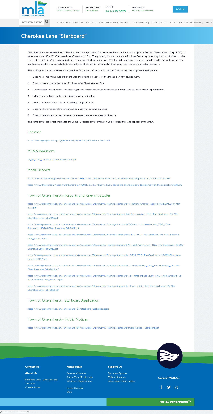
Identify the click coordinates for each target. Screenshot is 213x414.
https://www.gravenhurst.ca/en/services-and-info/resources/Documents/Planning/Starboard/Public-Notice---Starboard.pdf (93, 328)
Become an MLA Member (142, 11)
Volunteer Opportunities (79, 381)
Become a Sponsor (118, 373)
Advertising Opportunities (121, 381)
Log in (180, 9)
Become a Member (76, 373)
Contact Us (32, 367)
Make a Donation (117, 377)
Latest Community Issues (68, 11)
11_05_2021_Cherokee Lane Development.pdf (52, 160)
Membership (138, 8)
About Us (31, 373)
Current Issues (65, 8)
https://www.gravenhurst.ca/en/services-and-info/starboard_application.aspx (68, 309)
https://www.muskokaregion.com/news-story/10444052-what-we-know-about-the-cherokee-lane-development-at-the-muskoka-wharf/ (99, 178)
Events (109, 7)
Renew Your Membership (80, 377)
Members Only (93, 8)
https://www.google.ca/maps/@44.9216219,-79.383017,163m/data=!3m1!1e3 (69, 141)
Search (47, 21)
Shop (69, 392)
